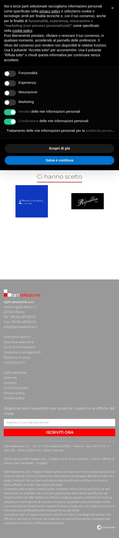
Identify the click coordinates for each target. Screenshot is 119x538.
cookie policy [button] (22, 31)
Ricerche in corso (17, 357)
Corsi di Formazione (19, 347)
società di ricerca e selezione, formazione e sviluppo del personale (58, 474)
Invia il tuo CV (14, 362)
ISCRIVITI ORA (59, 430)
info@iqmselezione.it (20, 327)
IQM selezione (15, 372)
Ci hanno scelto (16, 386)
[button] (113, 8)
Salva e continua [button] (59, 160)
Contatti (10, 381)
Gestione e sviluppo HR (22, 352)
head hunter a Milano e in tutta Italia (71, 470)
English (41, 461)
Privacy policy (14, 391)
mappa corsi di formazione (67, 457)
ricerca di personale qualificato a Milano (63, 478)
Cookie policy (14, 396)
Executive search (17, 337)
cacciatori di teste (40, 482)
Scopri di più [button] (59, 148)
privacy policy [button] (49, 11)
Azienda (10, 376)
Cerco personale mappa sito (24, 457)
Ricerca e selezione (19, 342)
